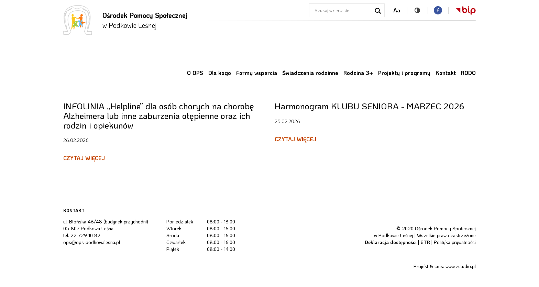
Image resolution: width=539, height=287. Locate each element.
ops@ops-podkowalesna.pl (91, 242)
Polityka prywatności (455, 242)
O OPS (195, 72)
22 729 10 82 (85, 235)
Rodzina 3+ (358, 72)
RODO (468, 72)
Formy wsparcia (256, 72)
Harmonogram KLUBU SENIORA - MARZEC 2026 (369, 105)
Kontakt (446, 72)
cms (438, 266)
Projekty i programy (404, 72)
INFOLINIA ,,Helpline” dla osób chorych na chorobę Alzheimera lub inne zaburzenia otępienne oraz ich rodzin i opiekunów (158, 115)
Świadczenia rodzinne (310, 72)
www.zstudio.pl (461, 266)
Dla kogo (219, 72)
